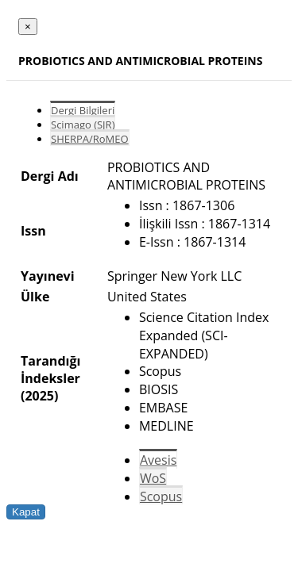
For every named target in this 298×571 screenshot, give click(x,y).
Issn (33, 231)
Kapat (26, 512)
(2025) (39, 395)
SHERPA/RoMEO (90, 139)
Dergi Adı (50, 176)
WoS (153, 478)
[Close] (27, 26)
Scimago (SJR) (82, 124)
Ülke (35, 296)
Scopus (161, 496)
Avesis (158, 460)
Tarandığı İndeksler (50, 369)
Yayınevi (48, 276)
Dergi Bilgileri (82, 110)
